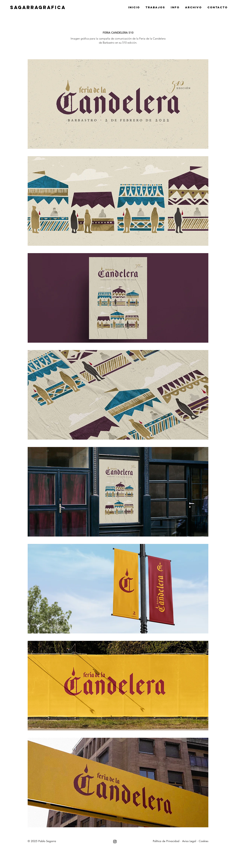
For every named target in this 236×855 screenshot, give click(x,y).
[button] (118, 104)
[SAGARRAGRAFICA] (95, 7)
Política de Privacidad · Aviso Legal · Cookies (180, 841)
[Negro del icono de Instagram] (115, 841)
